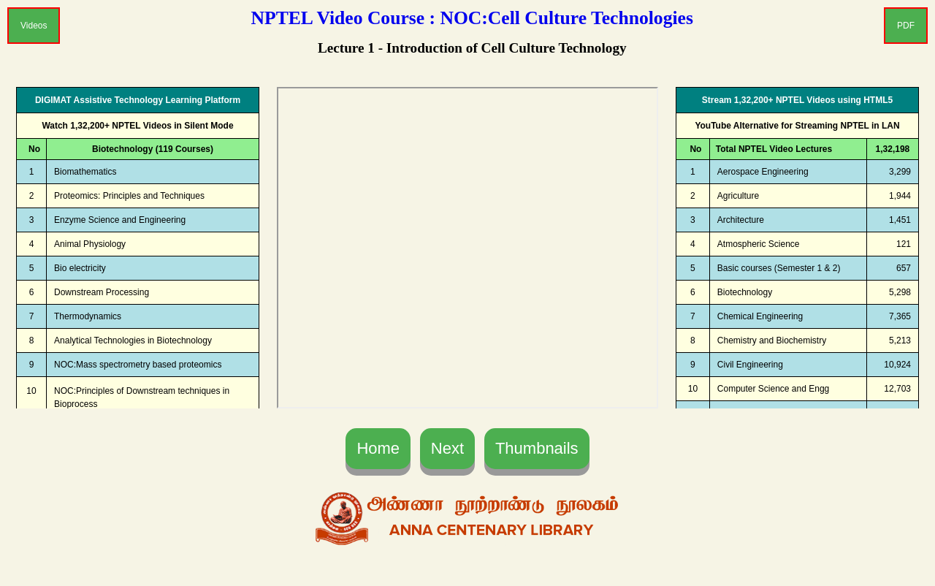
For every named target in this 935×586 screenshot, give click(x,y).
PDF (906, 25)
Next (447, 448)
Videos (33, 25)
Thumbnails (537, 448)
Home (378, 448)
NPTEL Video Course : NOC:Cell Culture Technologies (472, 17)
